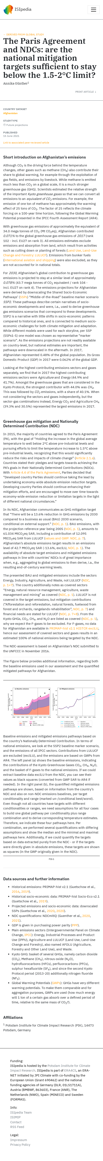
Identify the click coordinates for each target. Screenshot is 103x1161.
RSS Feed (17, 1127)
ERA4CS (70, 1070)
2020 (51, 911)
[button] (89, 92)
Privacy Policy (20, 1145)
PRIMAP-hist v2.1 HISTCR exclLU (73, 628)
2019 (25, 891)
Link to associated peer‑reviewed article (26, 142)
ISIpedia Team (21, 1112)
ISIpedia (17, 10)
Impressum (18, 1140)
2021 (15, 920)
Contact (15, 1122)
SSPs (23, 297)
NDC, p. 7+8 (69, 614)
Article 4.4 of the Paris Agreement (35, 472)
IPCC (27, 935)
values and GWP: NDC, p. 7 (64, 538)
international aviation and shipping (29, 260)
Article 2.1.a (85, 458)
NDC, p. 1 (60, 524)
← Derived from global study (23, 34)
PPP (75, 925)
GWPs (56, 983)
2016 (15, 891)
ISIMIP (15, 1117)
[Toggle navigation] (94, 9)
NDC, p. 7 (80, 609)
